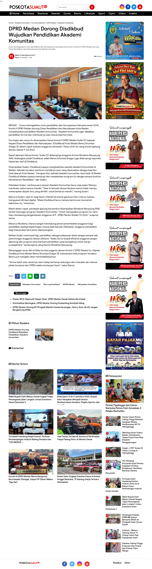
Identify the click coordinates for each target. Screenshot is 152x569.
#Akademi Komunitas (31, 284)
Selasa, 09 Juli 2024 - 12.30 (23, 57)
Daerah (55, 13)
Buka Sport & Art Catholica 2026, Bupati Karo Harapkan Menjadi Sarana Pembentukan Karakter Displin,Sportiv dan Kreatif (78, 400)
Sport (101, 13)
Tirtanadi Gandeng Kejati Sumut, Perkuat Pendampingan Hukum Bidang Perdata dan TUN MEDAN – (30, 439)
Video (122, 13)
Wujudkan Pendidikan (66, 23)
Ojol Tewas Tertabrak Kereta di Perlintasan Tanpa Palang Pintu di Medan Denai (78, 438)
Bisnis (77, 13)
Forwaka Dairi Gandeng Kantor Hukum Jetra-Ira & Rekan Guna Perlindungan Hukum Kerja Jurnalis (124, 485)
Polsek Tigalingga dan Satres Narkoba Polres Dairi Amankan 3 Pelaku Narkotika (123, 408)
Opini (112, 13)
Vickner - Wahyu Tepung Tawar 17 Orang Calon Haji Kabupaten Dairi (130, 534)
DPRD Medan (51, 23)
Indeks (133, 13)
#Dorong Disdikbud (51, 284)
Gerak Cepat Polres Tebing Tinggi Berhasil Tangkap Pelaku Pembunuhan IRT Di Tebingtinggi (132, 422)
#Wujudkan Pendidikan (87, 284)
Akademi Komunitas (22, 23)
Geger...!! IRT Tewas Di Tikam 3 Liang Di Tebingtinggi (132, 450)
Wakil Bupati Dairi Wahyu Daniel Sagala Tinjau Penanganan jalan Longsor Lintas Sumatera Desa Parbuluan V (31, 399)
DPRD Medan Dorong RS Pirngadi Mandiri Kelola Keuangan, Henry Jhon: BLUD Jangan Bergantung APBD (55, 308)
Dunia (67, 13)
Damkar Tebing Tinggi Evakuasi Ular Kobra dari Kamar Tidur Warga (132, 547)
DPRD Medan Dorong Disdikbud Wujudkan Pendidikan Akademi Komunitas (19, 333)
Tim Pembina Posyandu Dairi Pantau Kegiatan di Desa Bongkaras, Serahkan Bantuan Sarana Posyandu (124, 467)
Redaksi (117, 562)
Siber (127, 562)
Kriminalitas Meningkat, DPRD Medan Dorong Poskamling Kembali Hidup (48, 303)
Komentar (98, 56)
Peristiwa (28, 13)
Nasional (42, 13)
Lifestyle (90, 13)
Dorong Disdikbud (38, 23)
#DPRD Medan (69, 284)
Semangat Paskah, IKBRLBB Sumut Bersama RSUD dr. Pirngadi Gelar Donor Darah (132, 520)
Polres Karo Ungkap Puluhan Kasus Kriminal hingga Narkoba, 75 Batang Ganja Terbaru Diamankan (78, 479)
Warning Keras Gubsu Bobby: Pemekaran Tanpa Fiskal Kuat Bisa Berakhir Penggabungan (132, 437)
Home (14, 13)
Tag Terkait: (14, 284)
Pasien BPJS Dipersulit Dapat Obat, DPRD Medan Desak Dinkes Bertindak (49, 299)
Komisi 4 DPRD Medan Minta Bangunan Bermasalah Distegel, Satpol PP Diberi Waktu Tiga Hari (31, 479)
